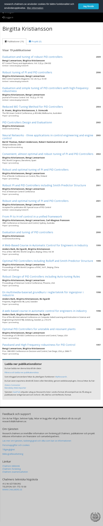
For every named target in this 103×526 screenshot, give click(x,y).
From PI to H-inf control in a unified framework (32, 216)
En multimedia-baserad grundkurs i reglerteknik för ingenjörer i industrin (42, 293)
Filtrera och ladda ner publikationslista (22, 372)
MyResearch (61, 376)
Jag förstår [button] (88, 6)
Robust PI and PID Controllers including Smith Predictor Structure (44, 185)
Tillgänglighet (8, 449)
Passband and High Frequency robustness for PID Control (38, 344)
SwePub (16, 392)
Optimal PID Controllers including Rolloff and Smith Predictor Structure (47, 261)
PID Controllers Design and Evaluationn (27, 122)
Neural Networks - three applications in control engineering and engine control (47, 136)
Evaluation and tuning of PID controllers (27, 232)
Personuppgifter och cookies (16, 445)
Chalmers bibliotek (11, 466)
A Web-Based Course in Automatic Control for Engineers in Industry (45, 245)
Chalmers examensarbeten (15, 471)
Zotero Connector (12, 385)
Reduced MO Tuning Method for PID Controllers (32, 106)
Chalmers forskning (11, 468)
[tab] (14, 41)
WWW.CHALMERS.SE (12, 489)
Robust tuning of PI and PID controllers (27, 72)
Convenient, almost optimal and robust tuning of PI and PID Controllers (47, 154)
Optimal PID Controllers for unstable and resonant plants (39, 329)
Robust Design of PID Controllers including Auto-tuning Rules (41, 276)
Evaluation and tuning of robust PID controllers (32, 57)
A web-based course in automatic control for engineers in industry (44, 311)
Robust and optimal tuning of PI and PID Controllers (35, 169)
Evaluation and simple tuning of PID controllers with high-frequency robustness (45, 89)
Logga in (7, 17)
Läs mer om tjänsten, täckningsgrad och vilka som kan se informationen (36, 440)
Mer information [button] (35, 8)
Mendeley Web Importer (15, 388)
